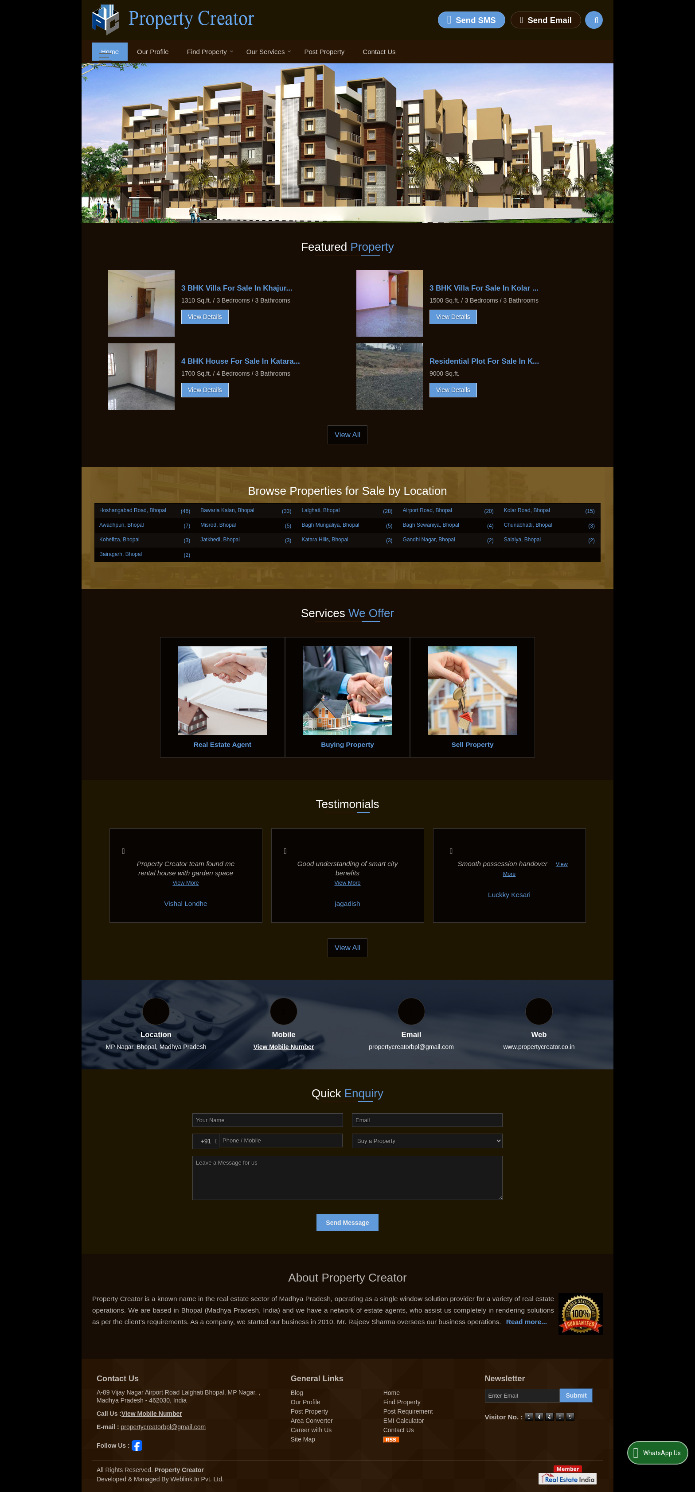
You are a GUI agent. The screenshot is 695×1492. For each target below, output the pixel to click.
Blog (297, 1392)
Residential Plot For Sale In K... (484, 361)
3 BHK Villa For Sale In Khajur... (237, 288)
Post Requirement (408, 1411)
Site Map (303, 1439)
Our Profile (153, 51)
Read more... (526, 1321)
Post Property (324, 51)
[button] (284, 1046)
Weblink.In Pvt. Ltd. (197, 1479)
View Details (205, 316)
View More (185, 883)
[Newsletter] (522, 1396)
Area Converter (312, 1420)
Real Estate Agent (222, 744)
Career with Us (311, 1430)
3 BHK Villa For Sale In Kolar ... (484, 288)
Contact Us (379, 51)
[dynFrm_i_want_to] (427, 1141)
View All (347, 435)
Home (110, 51)
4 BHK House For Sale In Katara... (240, 361)
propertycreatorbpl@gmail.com (411, 1046)
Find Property (210, 51)
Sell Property (473, 744)
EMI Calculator (403, 1420)
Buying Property (347, 744)
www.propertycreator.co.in (538, 1046)
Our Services (269, 51)
